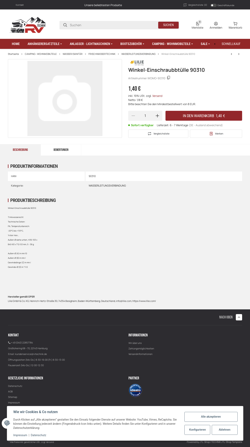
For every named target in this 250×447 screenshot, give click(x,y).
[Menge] (145, 115)
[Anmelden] (216, 25)
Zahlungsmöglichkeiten (141, 348)
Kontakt (20, 4)
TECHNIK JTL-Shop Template (226, 442)
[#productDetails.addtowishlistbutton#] (216, 134)
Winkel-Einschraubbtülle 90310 (178, 54)
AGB (10, 391)
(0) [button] (195, 5)
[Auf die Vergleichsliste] (158, 134)
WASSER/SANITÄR (73, 54)
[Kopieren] (168, 78)
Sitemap (12, 397)
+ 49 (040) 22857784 (22, 342)
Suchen (168, 25)
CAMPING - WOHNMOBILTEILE (41, 54)
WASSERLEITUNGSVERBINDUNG (138, 54)
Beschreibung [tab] (20, 150)
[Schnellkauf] (231, 44)
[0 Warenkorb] (235, 25)
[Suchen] (65, 25)
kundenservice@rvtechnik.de (31, 354)
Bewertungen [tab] (61, 150)
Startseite (13, 54)
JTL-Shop (205, 442)
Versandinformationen (140, 354)
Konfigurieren (197, 429)
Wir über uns (135, 343)
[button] (45, 44)
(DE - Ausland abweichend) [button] (206, 125)
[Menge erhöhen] (157, 115)
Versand (157, 96)
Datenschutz (15, 386)
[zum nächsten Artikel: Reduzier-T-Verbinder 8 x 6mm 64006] (231, 54)
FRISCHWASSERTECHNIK (101, 54)
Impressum (14, 402)
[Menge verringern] (133, 115)
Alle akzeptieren (211, 416)
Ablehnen (224, 429)
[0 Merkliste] (197, 25)
